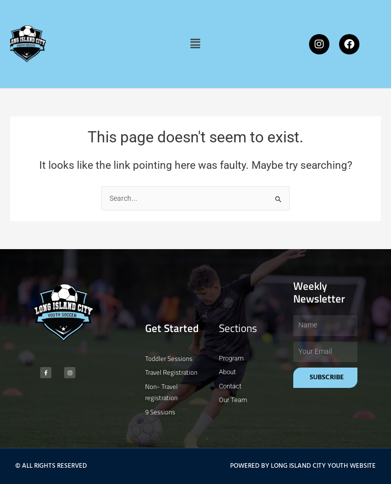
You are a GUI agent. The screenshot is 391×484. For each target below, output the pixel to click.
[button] (195, 43)
